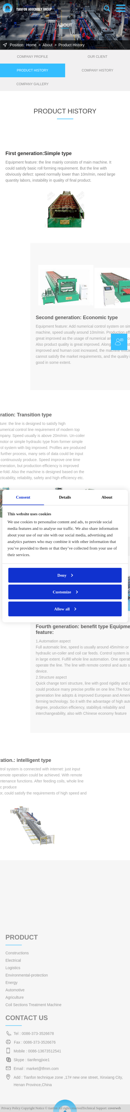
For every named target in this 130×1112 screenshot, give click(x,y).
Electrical (13, 1022)
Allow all (62, 609)
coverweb (114, 1108)
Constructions (17, 1015)
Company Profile (32, 57)
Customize (62, 592)
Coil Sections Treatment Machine (33, 1066)
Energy (11, 1044)
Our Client (97, 57)
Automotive (15, 1052)
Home (31, 45)
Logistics (12, 1029)
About (48, 45)
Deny (62, 575)
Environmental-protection (26, 1037)
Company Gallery (32, 84)
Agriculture (14, 1059)
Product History (71, 45)
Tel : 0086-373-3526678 (34, 1095)
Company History (97, 70)
